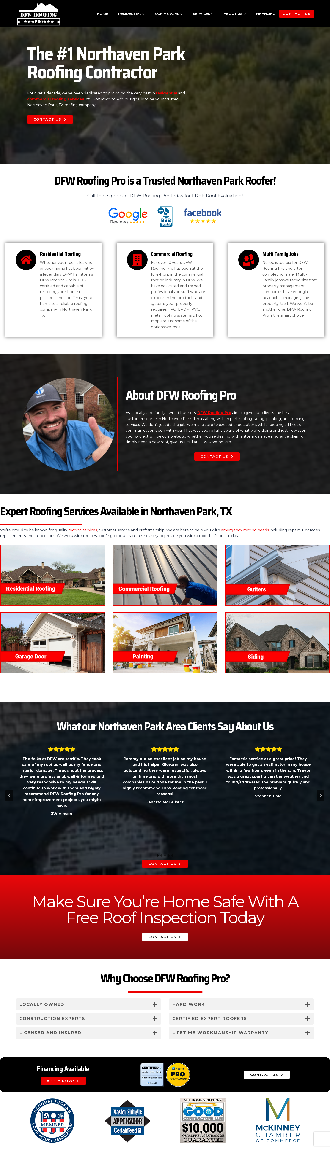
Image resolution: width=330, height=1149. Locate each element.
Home (102, 13)
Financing (265, 13)
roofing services (82, 530)
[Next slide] (320, 795)
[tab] (158, 855)
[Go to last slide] (9, 795)
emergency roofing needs (245, 530)
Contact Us (297, 13)
